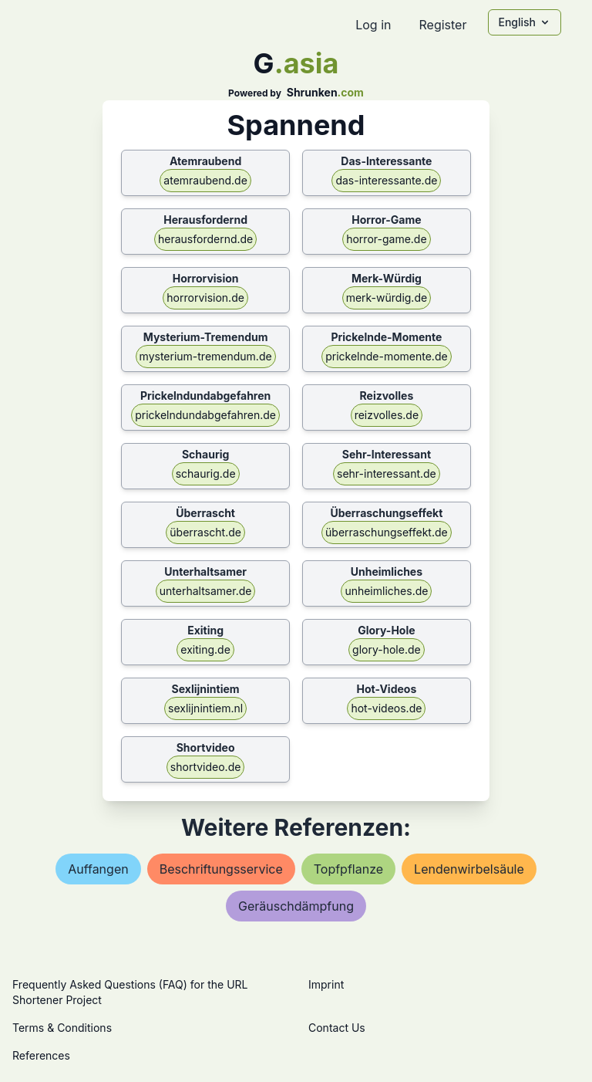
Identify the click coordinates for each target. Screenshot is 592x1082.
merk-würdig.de (387, 297)
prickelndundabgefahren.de (205, 414)
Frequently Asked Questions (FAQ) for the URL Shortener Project (129, 992)
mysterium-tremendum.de (206, 356)
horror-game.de (386, 238)
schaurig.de (206, 473)
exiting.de (205, 649)
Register (442, 24)
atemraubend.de (205, 180)
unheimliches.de (386, 590)
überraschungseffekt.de (386, 532)
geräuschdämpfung (296, 906)
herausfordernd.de (205, 238)
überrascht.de (205, 532)
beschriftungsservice (221, 869)
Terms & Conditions (62, 1027)
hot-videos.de (386, 708)
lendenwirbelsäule (469, 869)
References (41, 1055)
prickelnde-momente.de (386, 356)
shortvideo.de (205, 766)
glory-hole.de (386, 649)
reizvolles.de (387, 414)
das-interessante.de (386, 180)
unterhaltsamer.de (206, 590)
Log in (373, 24)
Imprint (326, 984)
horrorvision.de (205, 297)
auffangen (98, 869)
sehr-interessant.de (386, 473)
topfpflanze (348, 869)
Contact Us (336, 1027)
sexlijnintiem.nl (205, 708)
